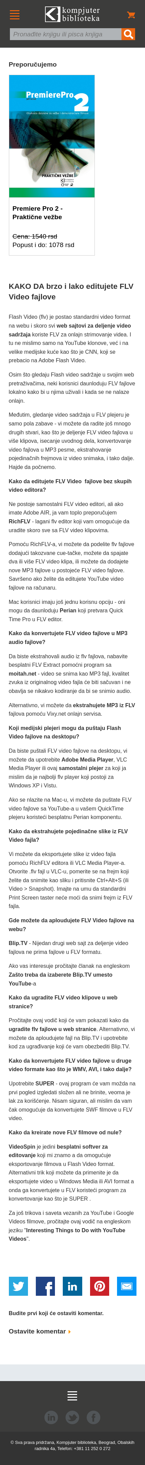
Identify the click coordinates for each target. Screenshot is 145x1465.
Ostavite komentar (40, 1331)
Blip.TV (18, 943)
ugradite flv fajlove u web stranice (53, 1029)
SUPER (44, 1083)
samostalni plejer (81, 768)
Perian (68, 610)
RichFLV (20, 521)
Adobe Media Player (87, 760)
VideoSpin (22, 1147)
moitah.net (23, 674)
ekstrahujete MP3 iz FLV (104, 705)
